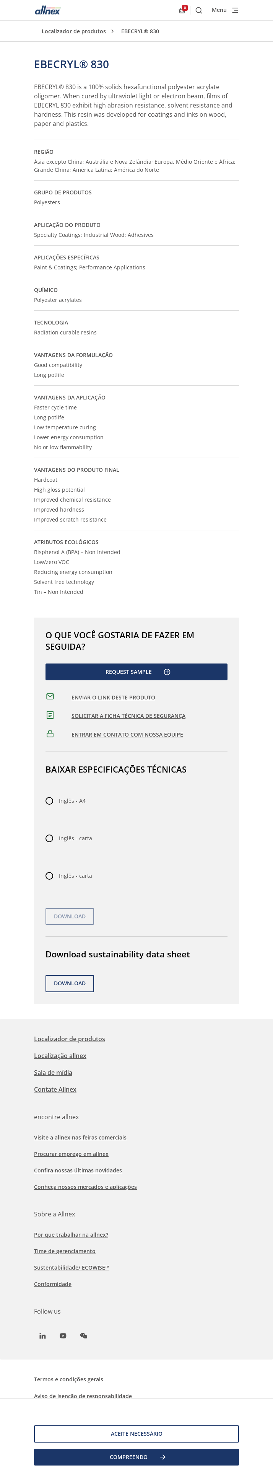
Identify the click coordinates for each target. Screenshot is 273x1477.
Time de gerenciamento (65, 1251)
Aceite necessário (136, 1433)
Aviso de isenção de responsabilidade (83, 1396)
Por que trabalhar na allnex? (71, 1234)
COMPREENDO (138, 1457)
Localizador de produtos (74, 31)
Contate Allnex (55, 1089)
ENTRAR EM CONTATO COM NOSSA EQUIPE (127, 734)
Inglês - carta (75, 838)
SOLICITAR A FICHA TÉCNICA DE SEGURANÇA (128, 715)
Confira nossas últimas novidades (78, 1170)
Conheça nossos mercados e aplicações (85, 1186)
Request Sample (138, 672)
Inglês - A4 (72, 800)
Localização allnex (60, 1056)
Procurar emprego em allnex (71, 1153)
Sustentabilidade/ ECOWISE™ (71, 1267)
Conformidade (53, 1284)
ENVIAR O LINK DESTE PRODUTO (113, 697)
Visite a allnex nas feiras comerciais (80, 1137)
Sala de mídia (53, 1072)
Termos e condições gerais (68, 1379)
